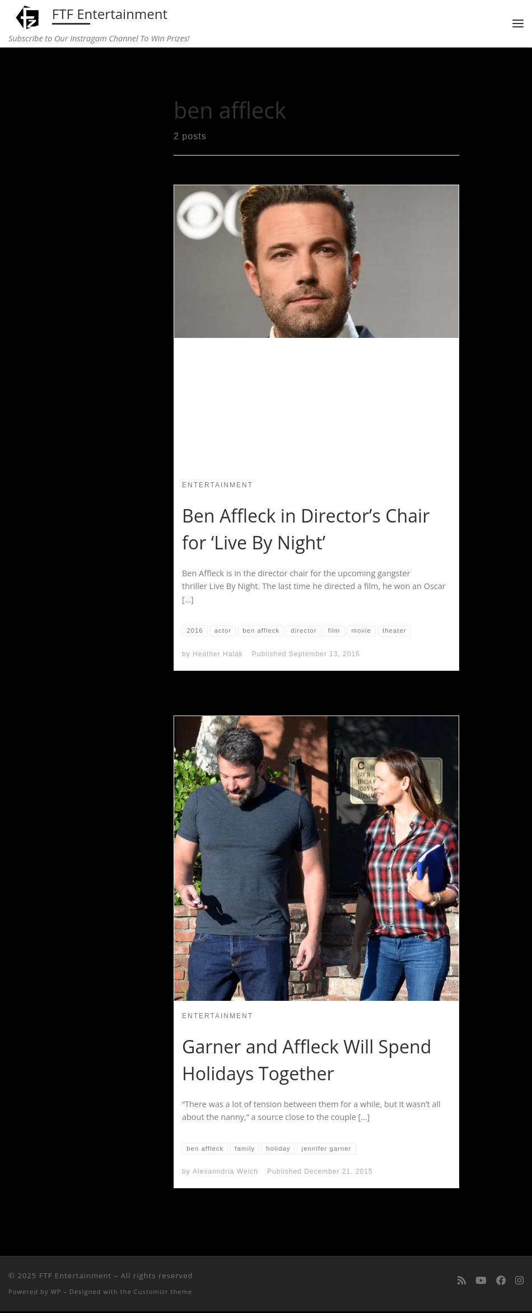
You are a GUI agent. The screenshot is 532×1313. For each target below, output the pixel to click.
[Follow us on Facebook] (501, 1282)
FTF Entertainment (75, 1277)
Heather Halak (218, 655)
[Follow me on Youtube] (480, 1282)
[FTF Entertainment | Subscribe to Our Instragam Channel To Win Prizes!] (28, 16)
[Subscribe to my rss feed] (462, 1282)
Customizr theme (163, 1293)
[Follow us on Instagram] (519, 1282)
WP (55, 1293)
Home (85, 71)
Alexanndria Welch (225, 1173)
